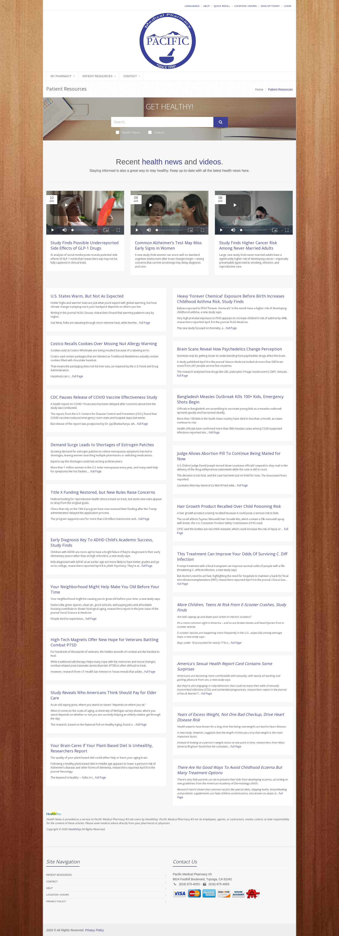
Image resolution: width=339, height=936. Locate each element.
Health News (128, 132)
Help (206, 6)
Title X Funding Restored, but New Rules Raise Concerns (103, 492)
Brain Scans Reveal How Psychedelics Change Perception (229, 349)
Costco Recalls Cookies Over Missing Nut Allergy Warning (104, 343)
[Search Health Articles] (162, 122)
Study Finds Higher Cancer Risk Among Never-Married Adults (248, 245)
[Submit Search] (220, 122)
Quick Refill (222, 6)
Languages (192, 6)
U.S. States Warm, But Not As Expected (87, 296)
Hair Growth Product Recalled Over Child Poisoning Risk (229, 506)
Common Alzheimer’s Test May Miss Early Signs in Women (168, 245)
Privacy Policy (56, 901)
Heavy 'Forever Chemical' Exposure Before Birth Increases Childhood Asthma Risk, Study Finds (230, 298)
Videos (156, 132)
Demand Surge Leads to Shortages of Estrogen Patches (102, 444)
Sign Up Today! (270, 6)
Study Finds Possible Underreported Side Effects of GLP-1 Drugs (84, 245)
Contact (130, 76)
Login (287, 6)
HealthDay (74, 829)
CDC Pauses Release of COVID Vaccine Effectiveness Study (104, 397)
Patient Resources (98, 76)
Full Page (144, 323)
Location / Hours (245, 6)
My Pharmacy (61, 76)
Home (259, 89)
